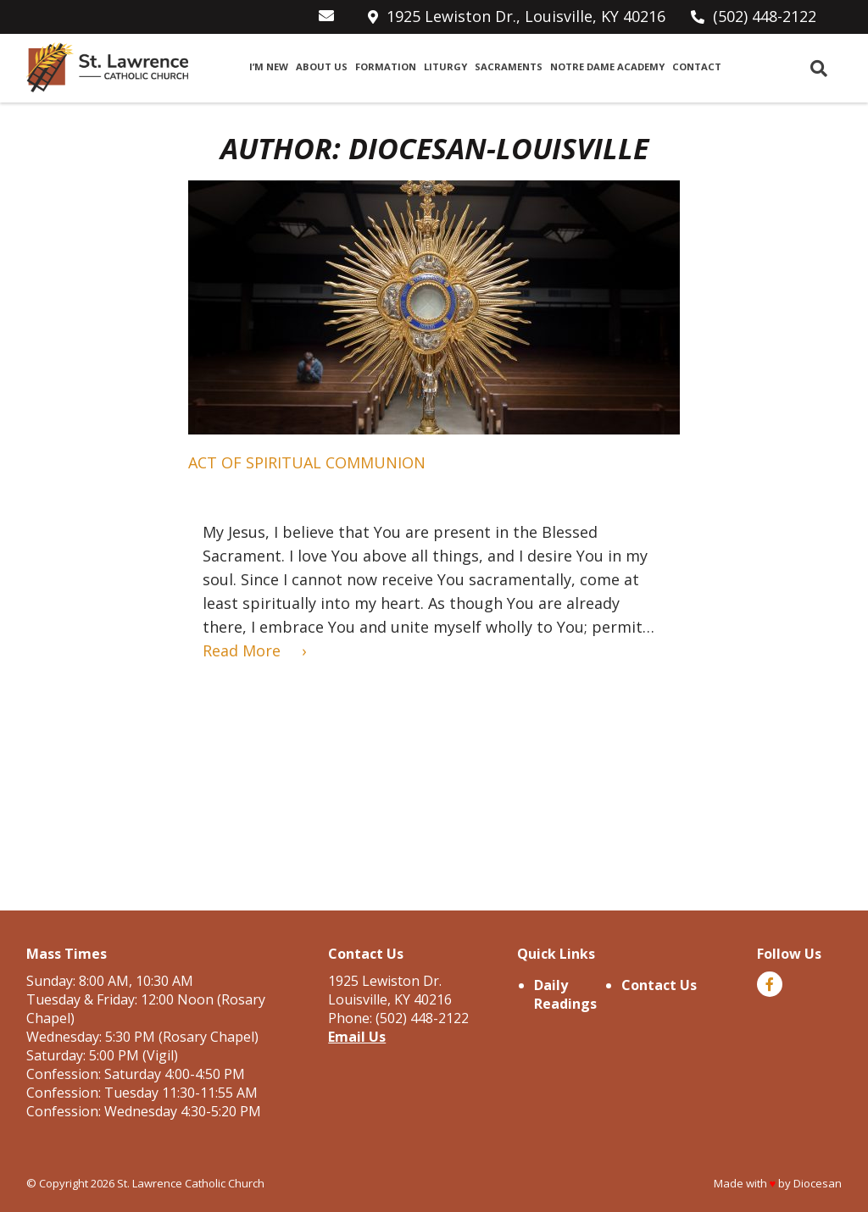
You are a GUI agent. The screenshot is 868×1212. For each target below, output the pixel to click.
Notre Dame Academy (607, 66)
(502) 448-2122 (764, 16)
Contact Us (659, 985)
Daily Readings (565, 994)
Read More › (254, 650)
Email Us (357, 1036)
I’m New (268, 66)
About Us (322, 66)
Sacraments (508, 66)
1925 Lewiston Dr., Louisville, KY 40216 (526, 16)
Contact (696, 66)
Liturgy (445, 66)
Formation (385, 66)
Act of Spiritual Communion (307, 462)
